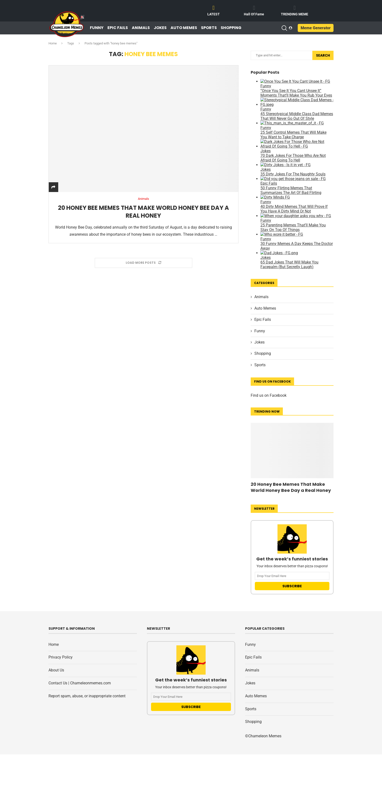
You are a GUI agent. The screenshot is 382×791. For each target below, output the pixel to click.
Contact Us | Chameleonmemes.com (79, 683)
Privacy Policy (60, 657)
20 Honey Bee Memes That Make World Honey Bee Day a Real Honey (143, 212)
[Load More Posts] (143, 263)
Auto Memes (184, 27)
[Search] (284, 28)
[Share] (53, 187)
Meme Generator (316, 28)
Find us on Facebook (268, 395)
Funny (97, 27)
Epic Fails (117, 27)
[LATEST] (214, 8)
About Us (56, 670)
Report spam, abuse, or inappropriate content (86, 696)
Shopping (231, 27)
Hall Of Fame (254, 14)
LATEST (213, 14)
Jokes (160, 27)
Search (323, 55)
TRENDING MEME (294, 14)
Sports (209, 27)
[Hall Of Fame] (254, 8)
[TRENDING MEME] (294, 8)
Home (52, 43)
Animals (141, 27)
